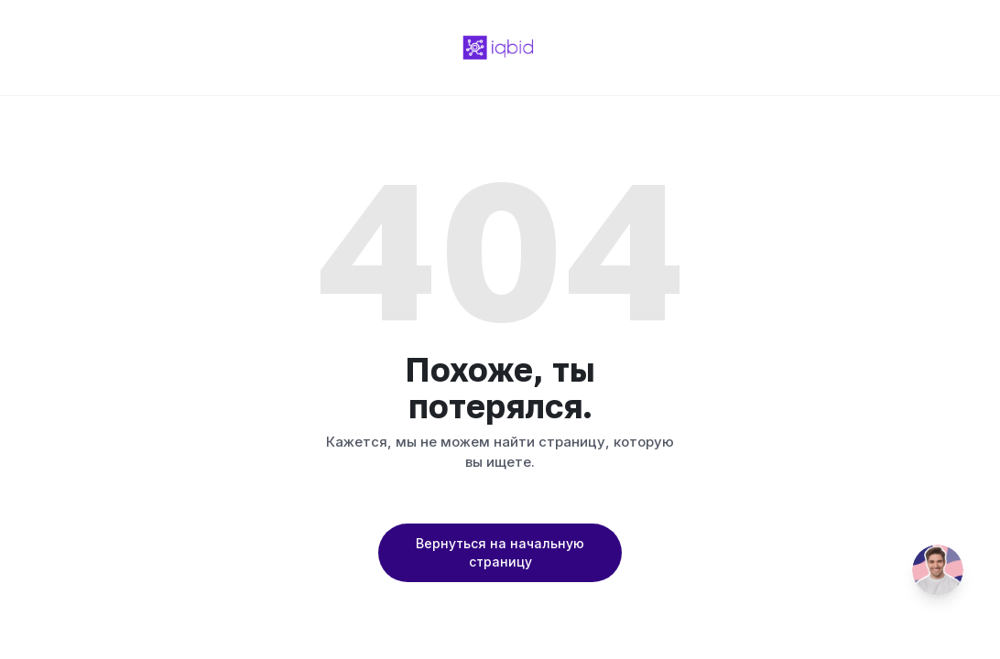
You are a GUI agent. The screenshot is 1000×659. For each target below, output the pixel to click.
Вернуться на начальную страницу (500, 552)
